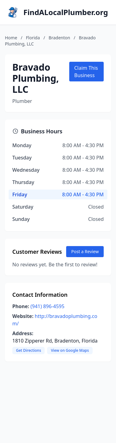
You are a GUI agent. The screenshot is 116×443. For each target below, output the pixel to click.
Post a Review (85, 251)
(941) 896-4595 (47, 306)
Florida (33, 38)
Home (11, 38)
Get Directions (28, 350)
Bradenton (59, 38)
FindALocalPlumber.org (65, 12)
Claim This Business (86, 72)
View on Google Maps (70, 350)
